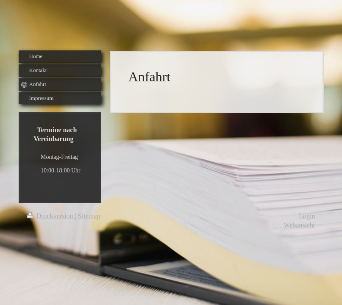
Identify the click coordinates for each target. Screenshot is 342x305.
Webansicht (299, 225)
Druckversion (51, 215)
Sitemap (89, 215)
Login (307, 215)
